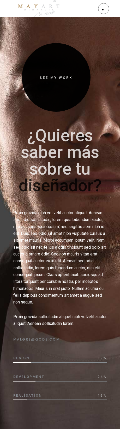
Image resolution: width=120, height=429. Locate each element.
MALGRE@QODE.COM (36, 339)
